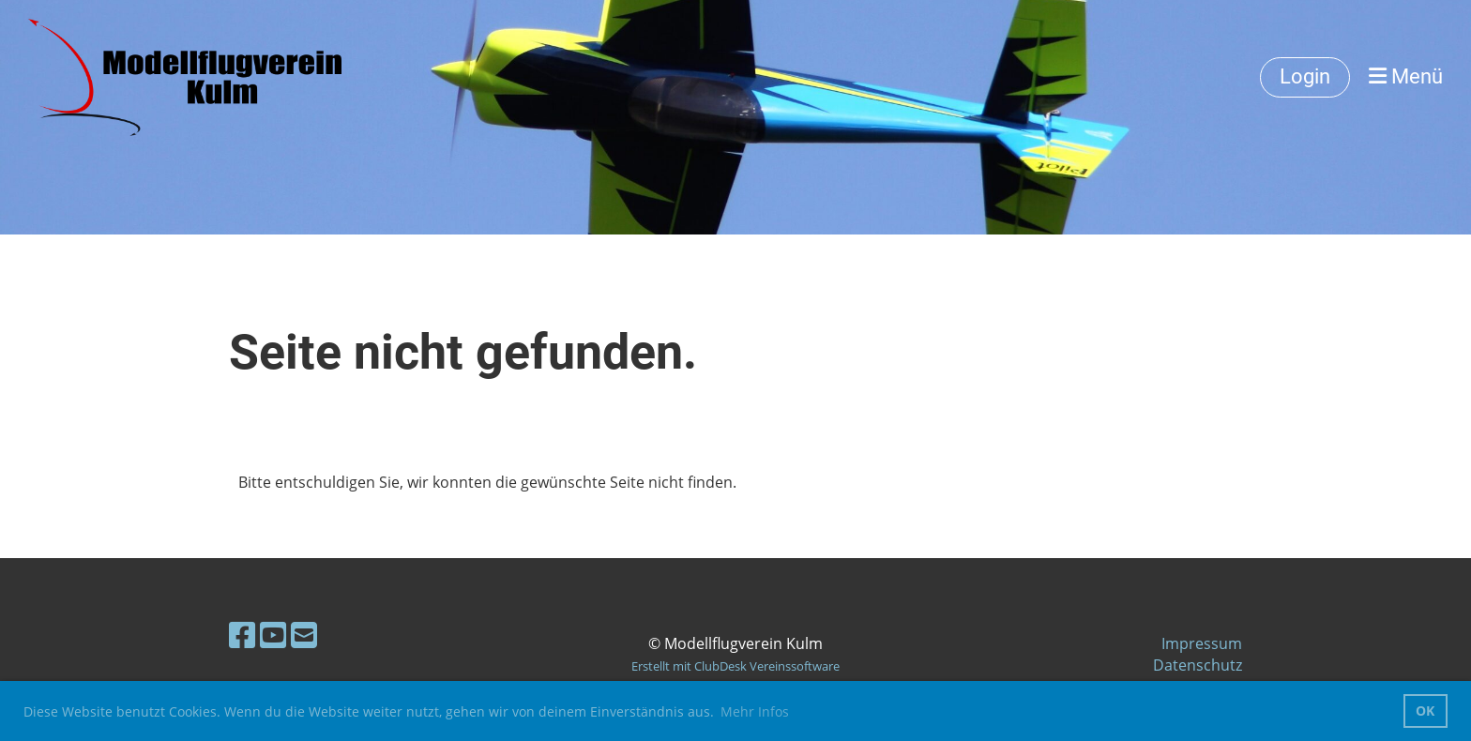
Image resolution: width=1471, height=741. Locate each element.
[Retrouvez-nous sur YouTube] (273, 634)
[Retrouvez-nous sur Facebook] (242, 634)
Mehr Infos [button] (754, 711)
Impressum (1201, 643)
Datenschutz (1197, 665)
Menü (1406, 76)
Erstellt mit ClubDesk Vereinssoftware (735, 666)
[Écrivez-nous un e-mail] (304, 634)
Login (1305, 76)
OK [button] (1425, 710)
